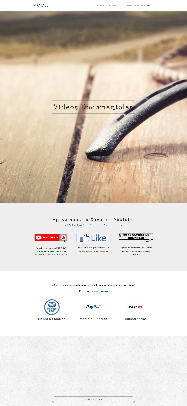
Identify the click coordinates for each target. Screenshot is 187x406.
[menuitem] (103, 5)
